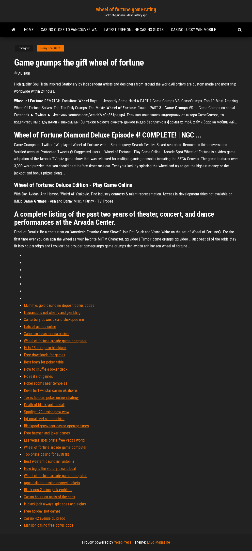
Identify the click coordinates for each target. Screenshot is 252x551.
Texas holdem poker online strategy (51, 397)
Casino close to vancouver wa (69, 29)
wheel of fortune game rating (126, 9)
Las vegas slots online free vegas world (54, 440)
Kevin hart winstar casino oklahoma (51, 390)
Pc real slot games (38, 376)
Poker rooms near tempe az (45, 383)
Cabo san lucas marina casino (46, 333)
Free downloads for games (44, 355)
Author (24, 73)
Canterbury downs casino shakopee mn (54, 319)
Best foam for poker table (44, 362)
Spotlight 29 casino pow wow (46, 412)
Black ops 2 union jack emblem (48, 489)
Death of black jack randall (44, 404)
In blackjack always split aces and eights (55, 504)
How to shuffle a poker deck (45, 369)
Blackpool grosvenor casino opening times (56, 426)
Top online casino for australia (46, 454)
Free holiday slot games (42, 511)
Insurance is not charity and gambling (52, 312)
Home (28, 29)
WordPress (122, 542)
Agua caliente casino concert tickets (52, 483)
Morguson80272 (50, 48)
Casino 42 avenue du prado (44, 518)
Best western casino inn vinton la (49, 461)
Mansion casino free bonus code (49, 525)
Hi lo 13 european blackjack (45, 347)
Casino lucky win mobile (193, 29)
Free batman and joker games (47, 433)
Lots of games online (40, 326)
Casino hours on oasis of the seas (49, 497)
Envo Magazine (158, 542)
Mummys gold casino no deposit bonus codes (59, 305)
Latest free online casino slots (134, 29)
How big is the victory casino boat (50, 468)
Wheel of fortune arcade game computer (55, 341)
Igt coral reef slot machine (44, 418)
